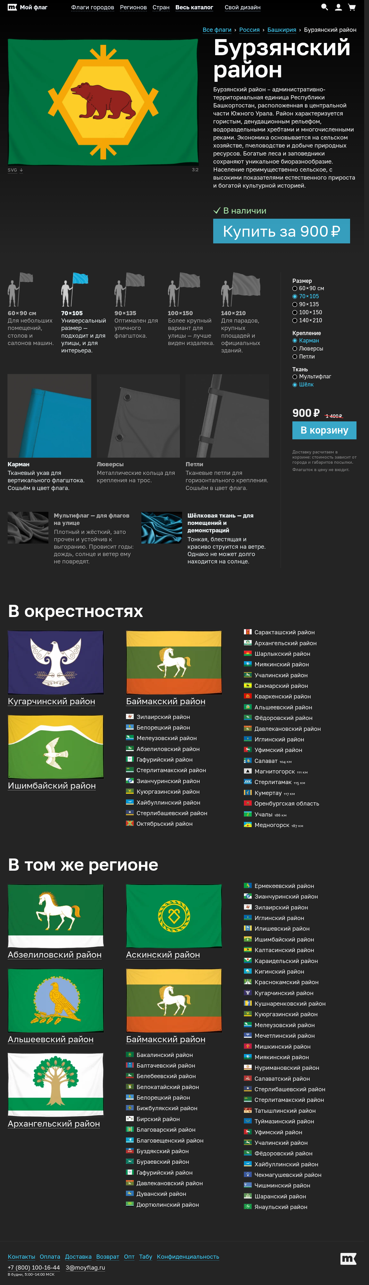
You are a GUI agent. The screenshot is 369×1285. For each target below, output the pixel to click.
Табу (145, 1258)
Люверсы (307, 348)
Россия (249, 29)
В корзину (324, 430)
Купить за (281, 231)
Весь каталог (194, 7)
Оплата (50, 1258)
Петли (303, 356)
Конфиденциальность (188, 1258)
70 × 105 (305, 296)
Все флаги (217, 29)
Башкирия (281, 29)
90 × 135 (305, 304)
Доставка (78, 1258)
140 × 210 (307, 320)
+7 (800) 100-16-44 (34, 1272)
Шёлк (303, 384)
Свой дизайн (243, 7)
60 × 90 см (308, 288)
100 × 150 (307, 312)
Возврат (107, 1258)
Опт (129, 1258)
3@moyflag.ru (85, 1269)
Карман (305, 340)
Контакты (21, 1258)
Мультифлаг (311, 376)
